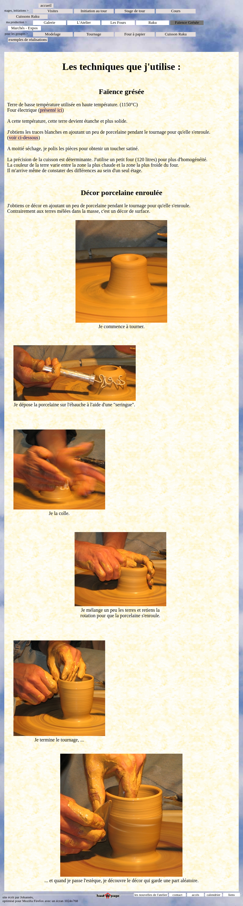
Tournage (94, 34)
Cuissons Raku (27, 16)
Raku (153, 22)
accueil (45, 5)
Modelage (53, 34)
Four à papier (134, 34)
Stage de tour (134, 11)
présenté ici (51, 110)
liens (231, 895)
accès (195, 895)
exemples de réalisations (28, 40)
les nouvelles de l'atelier (150, 895)
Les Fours (118, 22)
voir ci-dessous (23, 137)
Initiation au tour (94, 11)
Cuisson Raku (175, 34)
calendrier (213, 895)
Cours (176, 11)
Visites (52, 11)
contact (177, 895)
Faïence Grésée (187, 22)
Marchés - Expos (24, 28)
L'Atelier (84, 22)
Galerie (49, 22)
